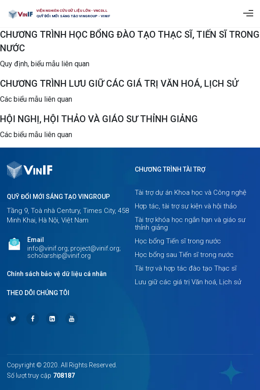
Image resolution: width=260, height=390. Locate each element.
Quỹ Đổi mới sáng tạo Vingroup (58, 196)
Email (35, 239)
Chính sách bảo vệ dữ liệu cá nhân (57, 273)
